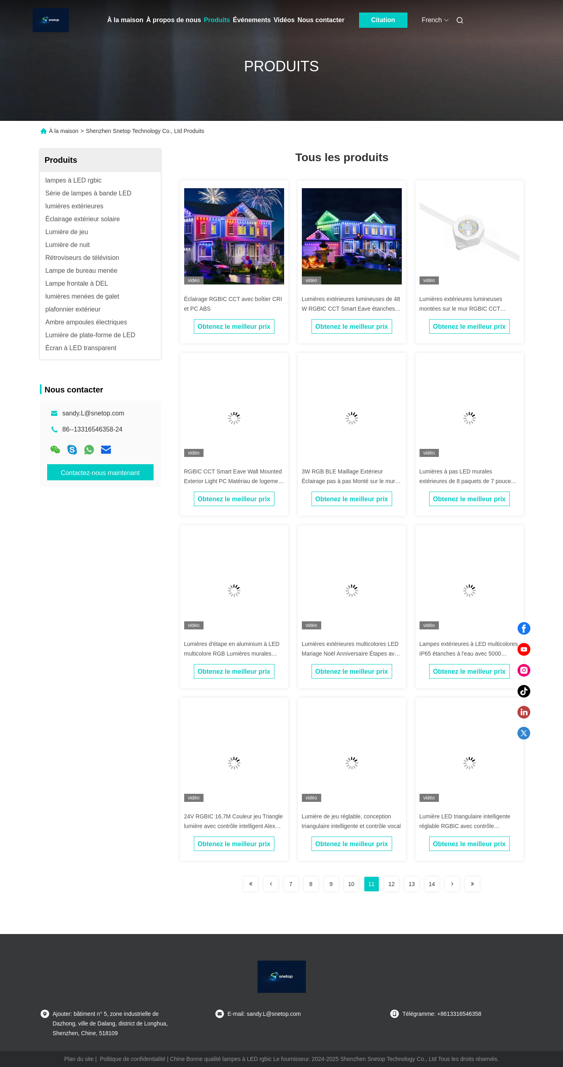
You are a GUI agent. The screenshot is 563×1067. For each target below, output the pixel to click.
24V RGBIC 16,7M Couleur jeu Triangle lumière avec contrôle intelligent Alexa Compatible (233, 826)
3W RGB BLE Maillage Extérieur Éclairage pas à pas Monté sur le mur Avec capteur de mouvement (348, 481)
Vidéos (284, 20)
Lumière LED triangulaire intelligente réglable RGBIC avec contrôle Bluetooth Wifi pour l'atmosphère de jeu (469, 826)
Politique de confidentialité (133, 1059)
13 (412, 884)
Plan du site (78, 1059)
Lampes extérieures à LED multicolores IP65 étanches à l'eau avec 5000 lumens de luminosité (469, 653)
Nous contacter (320, 20)
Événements (252, 20)
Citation (383, 20)
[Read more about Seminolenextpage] (250, 884)
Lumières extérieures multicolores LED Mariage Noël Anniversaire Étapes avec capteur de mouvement (351, 653)
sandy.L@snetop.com (93, 413)
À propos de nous (173, 20)
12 (391, 884)
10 (351, 884)
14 (432, 884)
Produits (217, 20)
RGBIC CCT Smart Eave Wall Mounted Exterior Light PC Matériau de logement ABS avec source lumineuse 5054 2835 (233, 481)
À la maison (125, 20)
